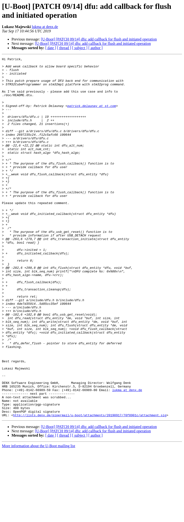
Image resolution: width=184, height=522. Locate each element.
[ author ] (95, 48)
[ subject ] (79, 48)
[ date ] (50, 48)
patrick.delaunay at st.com (91, 116)
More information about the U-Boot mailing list (38, 518)
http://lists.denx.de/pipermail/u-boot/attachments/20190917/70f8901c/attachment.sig (90, 487)
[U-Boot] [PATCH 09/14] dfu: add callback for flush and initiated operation (99, 39)
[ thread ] (64, 48)
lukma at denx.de (45, 27)
